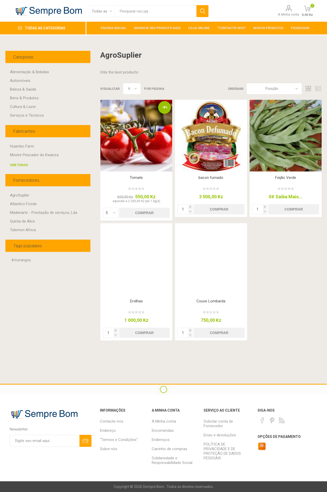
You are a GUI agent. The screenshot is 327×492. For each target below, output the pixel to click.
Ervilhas (136, 301)
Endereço (108, 430)
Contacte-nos (111, 421)
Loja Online (198, 28)
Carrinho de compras (169, 449)
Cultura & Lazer (23, 106)
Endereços (161, 439)
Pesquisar (202, 11)
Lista (318, 88)
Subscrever (85, 441)
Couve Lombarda (210, 301)
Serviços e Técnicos (27, 115)
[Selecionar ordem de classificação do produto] (274, 88)
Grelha (308, 88)
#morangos (21, 260)
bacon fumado (210, 177)
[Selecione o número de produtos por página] (132, 88)
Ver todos (19, 165)
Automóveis (20, 80)
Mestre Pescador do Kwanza (34, 155)
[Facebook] (262, 420)
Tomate (136, 177)
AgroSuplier (19, 195)
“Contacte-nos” (231, 28)
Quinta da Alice (22, 221)
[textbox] (155, 11)
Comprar (144, 213)
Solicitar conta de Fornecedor (218, 423)
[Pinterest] (272, 420)
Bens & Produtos (24, 98)
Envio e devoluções (220, 435)
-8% (165, 107)
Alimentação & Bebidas (29, 72)
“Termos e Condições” (119, 439)
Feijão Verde (285, 177)
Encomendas (163, 430)
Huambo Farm (22, 146)
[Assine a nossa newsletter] (44, 441)
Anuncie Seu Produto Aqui (157, 28)
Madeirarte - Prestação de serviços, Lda (43, 212)
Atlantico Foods (23, 204)
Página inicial (113, 28)
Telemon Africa (23, 230)
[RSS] (282, 420)
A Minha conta (288, 14)
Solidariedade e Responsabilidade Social (172, 460)
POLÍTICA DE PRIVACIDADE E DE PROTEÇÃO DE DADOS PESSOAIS (222, 451)
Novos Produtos (268, 28)
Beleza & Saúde (23, 89)
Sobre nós (108, 449)
